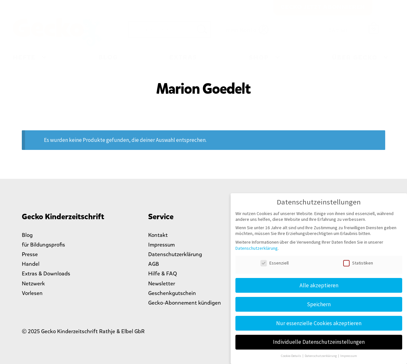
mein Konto (241, 30)
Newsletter (161, 283)
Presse (30, 254)
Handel (30, 264)
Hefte (24, 57)
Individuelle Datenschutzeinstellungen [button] (319, 341)
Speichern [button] (319, 304)
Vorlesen (32, 293)
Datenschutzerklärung (175, 254)
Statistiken (358, 263)
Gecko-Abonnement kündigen (184, 303)
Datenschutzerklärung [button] (321, 356)
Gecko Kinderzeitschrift (57, 32)
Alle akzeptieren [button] (319, 285)
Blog (108, 57)
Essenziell (274, 263)
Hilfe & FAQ (162, 273)
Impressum (161, 244)
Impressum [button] (348, 356)
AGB (153, 264)
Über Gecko (354, 57)
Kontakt (158, 235)
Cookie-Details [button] (291, 356)
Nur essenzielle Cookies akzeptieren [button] (318, 323)
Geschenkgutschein (172, 293)
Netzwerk (33, 283)
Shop (259, 57)
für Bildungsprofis (43, 244)
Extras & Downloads (46, 273)
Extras (183, 57)
